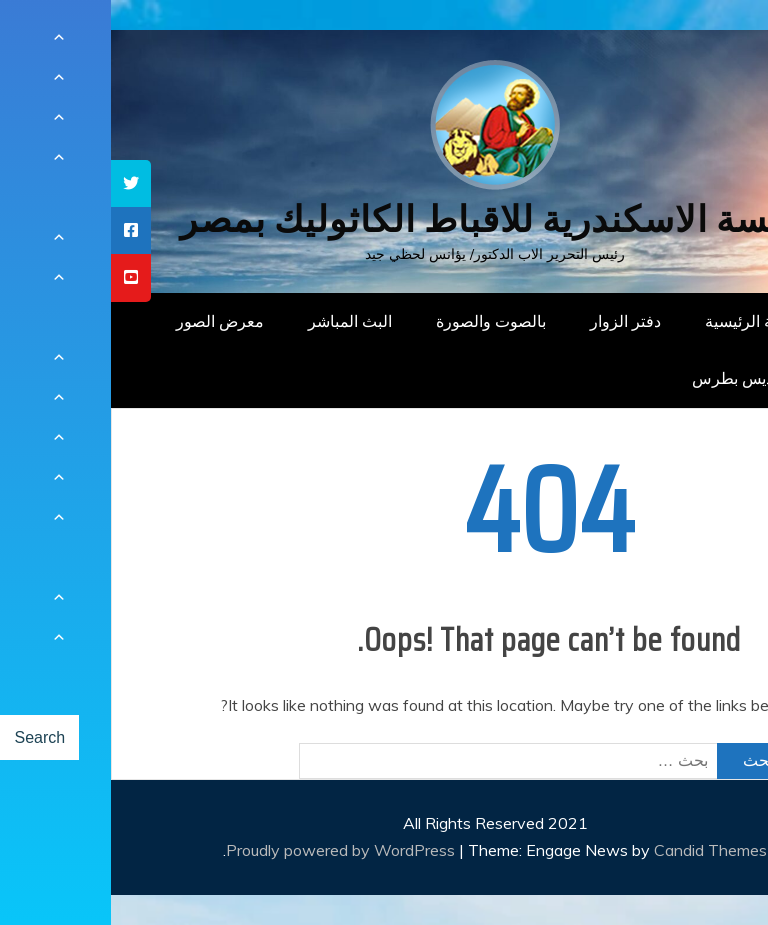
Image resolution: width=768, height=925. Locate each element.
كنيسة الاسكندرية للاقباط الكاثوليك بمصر (384, 219)
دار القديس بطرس (642, 378)
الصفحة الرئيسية (648, 321)
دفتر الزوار (514, 321)
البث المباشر (239, 321)
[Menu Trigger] (702, 42)
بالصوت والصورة (380, 321)
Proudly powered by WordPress (231, 850)
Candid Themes (599, 850)
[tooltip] (20, 183)
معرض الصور (109, 321)
